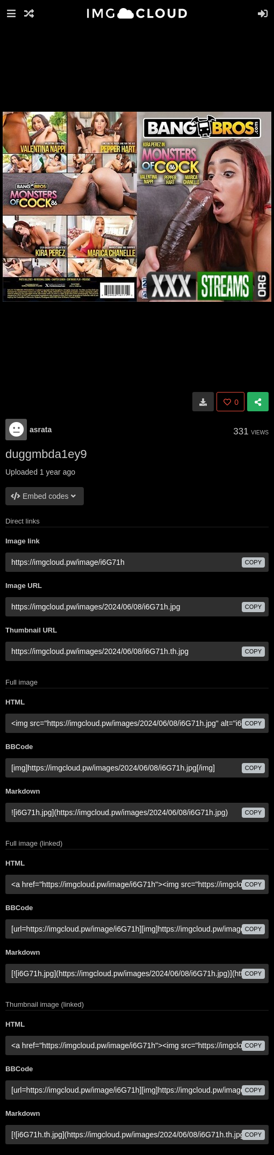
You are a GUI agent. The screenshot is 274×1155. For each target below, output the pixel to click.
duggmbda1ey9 (46, 454)
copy (253, 562)
